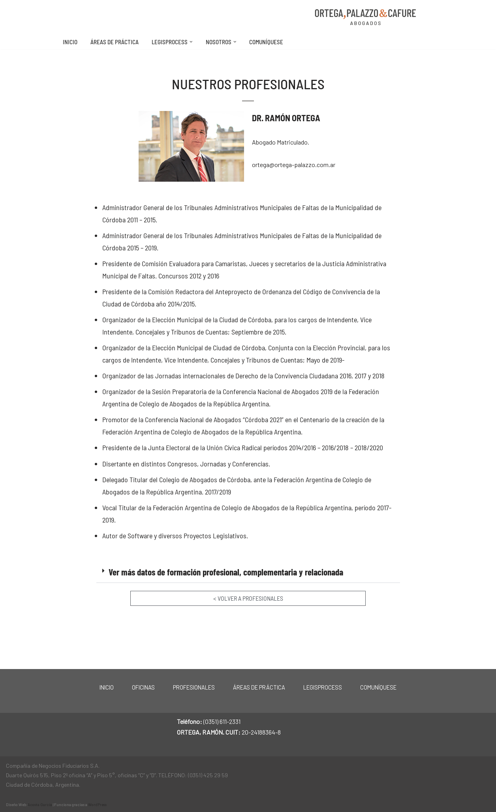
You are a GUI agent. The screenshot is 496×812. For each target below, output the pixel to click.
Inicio (70, 41)
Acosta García (40, 803)
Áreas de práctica (114, 41)
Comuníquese (266, 41)
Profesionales (194, 686)
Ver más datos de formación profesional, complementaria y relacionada (226, 573)
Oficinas (143, 686)
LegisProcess (322, 686)
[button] (191, 41)
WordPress (97, 803)
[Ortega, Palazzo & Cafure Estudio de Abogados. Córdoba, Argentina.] (366, 17)
